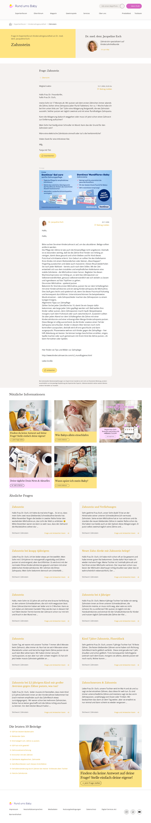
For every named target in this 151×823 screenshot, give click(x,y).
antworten (51, 370)
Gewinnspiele (71, 13)
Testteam (138, 13)
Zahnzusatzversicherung (21, 750)
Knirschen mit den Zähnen (22, 755)
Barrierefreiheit (15, 814)
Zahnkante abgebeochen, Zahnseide (26, 759)
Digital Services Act (109, 809)
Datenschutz (91, 809)
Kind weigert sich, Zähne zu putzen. (26, 741)
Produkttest (126, 13)
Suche (122, 6)
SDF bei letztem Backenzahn (23, 732)
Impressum (13, 809)
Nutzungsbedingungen (72, 809)
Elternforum (38, 13)
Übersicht (45, 78)
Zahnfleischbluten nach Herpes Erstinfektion (29, 764)
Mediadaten (52, 809)
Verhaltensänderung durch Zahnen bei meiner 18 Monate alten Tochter (40, 769)
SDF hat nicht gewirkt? (20, 745)
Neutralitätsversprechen (33, 809)
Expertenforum (21, 13)
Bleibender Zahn (18, 736)
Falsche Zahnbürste (19, 773)
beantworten (49, 156)
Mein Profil (135, 6)
